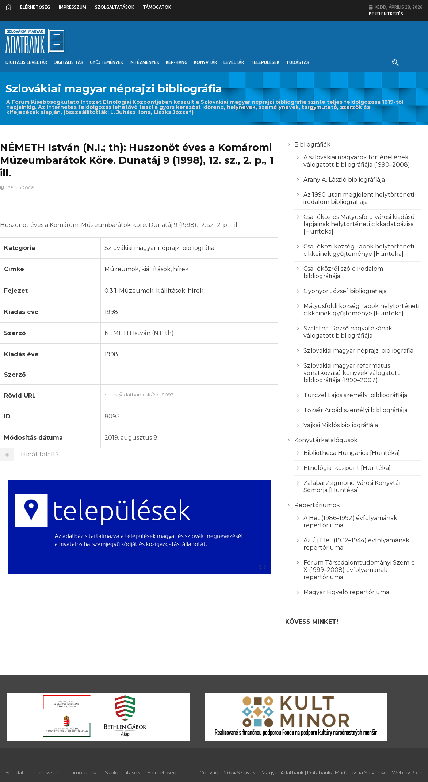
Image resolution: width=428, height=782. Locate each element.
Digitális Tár (68, 62)
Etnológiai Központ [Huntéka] (347, 467)
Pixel (417, 772)
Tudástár (297, 62)
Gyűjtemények (106, 62)
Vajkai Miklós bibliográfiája (340, 425)
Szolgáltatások (114, 7)
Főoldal (14, 772)
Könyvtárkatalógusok (326, 440)
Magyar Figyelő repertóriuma (346, 592)
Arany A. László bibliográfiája (344, 179)
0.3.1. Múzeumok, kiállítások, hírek (153, 290)
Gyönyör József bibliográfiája (345, 291)
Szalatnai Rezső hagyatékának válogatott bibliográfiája (347, 332)
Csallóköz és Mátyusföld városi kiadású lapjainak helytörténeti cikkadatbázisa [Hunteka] (359, 224)
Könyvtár (205, 62)
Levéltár (233, 62)
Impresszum (72, 7)
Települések (265, 62)
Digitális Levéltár (26, 62)
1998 (111, 311)
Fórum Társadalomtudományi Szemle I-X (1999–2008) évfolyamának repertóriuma (361, 570)
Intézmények (144, 62)
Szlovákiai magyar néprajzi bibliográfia (159, 247)
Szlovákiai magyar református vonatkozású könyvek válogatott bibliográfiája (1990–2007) (351, 373)
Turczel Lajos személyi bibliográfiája (355, 395)
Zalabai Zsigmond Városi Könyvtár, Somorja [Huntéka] (352, 486)
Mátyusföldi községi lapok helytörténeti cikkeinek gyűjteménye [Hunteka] (361, 310)
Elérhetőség (35, 7)
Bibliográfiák (312, 144)
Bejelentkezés (386, 13)
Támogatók (157, 7)
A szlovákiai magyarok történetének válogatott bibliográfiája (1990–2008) (356, 161)
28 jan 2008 (21, 187)
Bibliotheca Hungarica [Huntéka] (351, 452)
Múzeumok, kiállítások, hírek (146, 269)
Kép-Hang (176, 62)
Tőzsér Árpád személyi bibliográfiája (355, 410)
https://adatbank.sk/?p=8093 (189, 394)
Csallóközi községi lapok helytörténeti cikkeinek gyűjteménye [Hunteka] (358, 250)
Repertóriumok (317, 505)
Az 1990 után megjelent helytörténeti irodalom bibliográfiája (358, 198)
